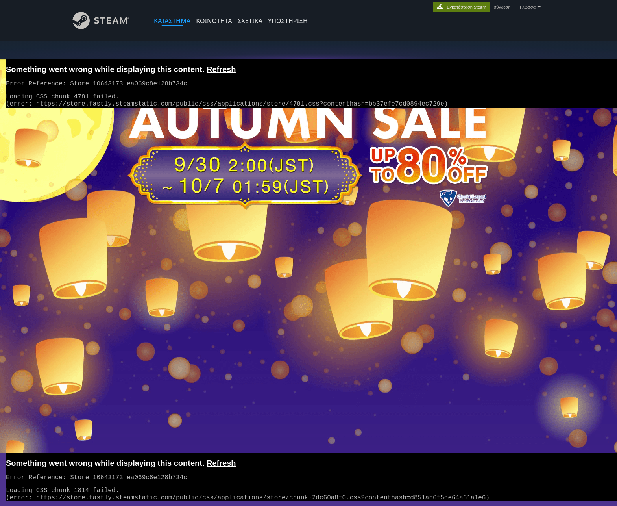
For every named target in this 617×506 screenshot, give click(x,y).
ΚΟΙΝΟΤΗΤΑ (214, 21)
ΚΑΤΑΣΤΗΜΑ (172, 21)
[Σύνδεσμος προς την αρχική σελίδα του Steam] (107, 27)
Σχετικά (250, 21)
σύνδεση (502, 7)
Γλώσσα (528, 7)
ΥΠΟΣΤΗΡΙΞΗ (288, 21)
